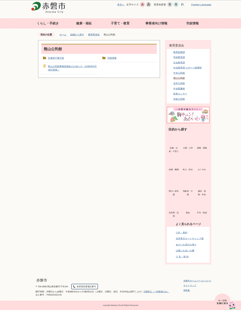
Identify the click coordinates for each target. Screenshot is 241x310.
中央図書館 (179, 88)
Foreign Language (201, 4)
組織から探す (77, 34)
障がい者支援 (174, 193)
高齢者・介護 (188, 193)
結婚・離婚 (174, 169)
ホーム (62, 34)
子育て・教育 (120, 23)
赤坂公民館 (179, 99)
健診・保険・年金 (202, 193)
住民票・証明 (174, 214)
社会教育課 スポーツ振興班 (187, 67)
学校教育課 (179, 57)
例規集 (186, 290)
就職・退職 (202, 148)
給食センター (180, 93)
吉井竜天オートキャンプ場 (190, 238)
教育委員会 (94, 34)
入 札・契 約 (182, 256)
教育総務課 (179, 52)
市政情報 (192, 23)
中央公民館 (179, 73)
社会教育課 (179, 62)
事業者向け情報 (156, 23)
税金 (188, 213)
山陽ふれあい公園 (185, 250)
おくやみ (202, 169)
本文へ (121, 4)
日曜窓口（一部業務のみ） (156, 291)
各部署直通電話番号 (86, 286)
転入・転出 (188, 169)
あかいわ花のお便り (186, 244)
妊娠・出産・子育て (174, 150)
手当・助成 (202, 213)
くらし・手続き (48, 23)
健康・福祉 (84, 23)
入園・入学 (188, 148)
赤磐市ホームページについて (197, 281)
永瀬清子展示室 (56, 58)
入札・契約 (181, 232)
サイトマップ (189, 285)
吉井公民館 (179, 83)
